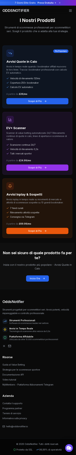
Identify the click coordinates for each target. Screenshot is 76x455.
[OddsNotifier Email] (9, 346)
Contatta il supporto (12, 403)
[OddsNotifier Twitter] (4, 346)
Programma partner (12, 408)
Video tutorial (10, 379)
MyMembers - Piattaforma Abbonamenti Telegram (29, 384)
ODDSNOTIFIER (15, 10)
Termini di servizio (11, 413)
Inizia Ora (37, 278)
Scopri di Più (37, 101)
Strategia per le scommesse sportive (22, 369)
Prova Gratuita (47, 2)
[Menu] (70, 10)
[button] (69, 448)
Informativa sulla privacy (14, 418)
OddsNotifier (13, 301)
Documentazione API (14, 374)
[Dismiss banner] (59, 2)
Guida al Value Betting (14, 364)
